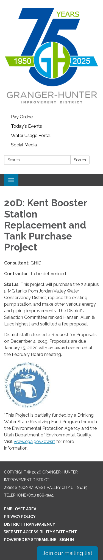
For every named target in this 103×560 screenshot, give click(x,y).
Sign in (66, 539)
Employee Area (20, 509)
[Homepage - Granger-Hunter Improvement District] (51, 56)
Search (80, 160)
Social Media (24, 144)
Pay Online (22, 116)
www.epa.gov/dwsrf (34, 441)
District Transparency (29, 524)
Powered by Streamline (30, 539)
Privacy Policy (20, 516)
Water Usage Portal (31, 135)
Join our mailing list (67, 553)
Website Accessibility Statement (40, 532)
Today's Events (26, 126)
